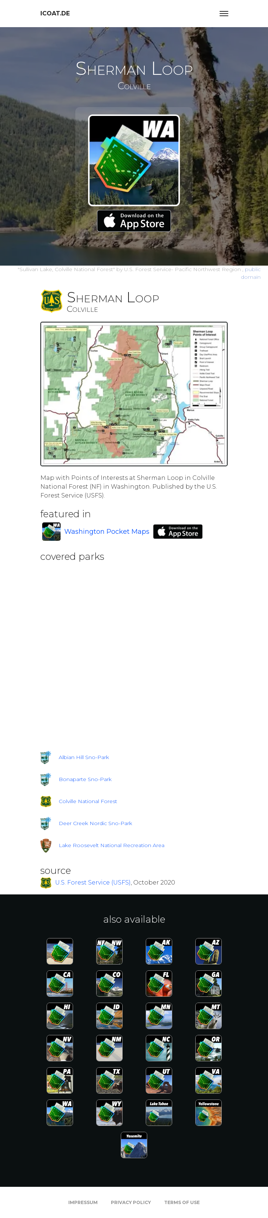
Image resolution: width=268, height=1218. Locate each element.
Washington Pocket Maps (106, 532)
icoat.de (55, 13)
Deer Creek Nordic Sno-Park (95, 823)
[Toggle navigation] (224, 13)
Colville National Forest (88, 801)
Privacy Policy (131, 1202)
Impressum (83, 1202)
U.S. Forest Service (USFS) (93, 882)
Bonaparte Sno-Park (85, 779)
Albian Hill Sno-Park (84, 757)
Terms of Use (182, 1202)
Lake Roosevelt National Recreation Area (111, 845)
